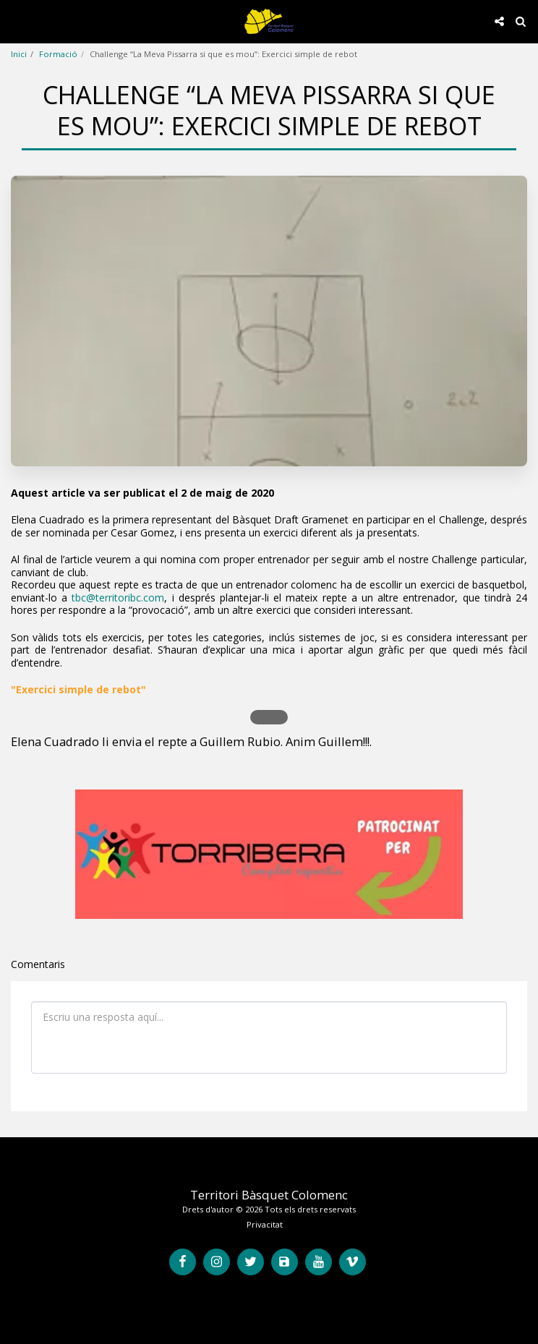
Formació (58, 53)
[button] (16, 20)
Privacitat (265, 1224)
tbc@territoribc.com (118, 597)
